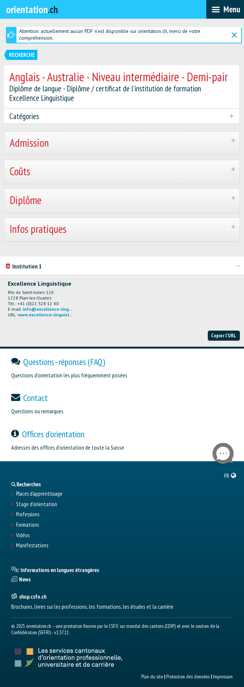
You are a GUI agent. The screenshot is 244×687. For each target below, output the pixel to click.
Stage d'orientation (36, 504)
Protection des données (188, 676)
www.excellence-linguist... (45, 314)
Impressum (223, 676)
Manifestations (32, 545)
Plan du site (152, 676)
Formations (27, 525)
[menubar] (225, 9)
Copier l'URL (223, 335)
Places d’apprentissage (39, 493)
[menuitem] (230, 475)
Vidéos (23, 535)
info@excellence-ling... (47, 309)
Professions (27, 514)
